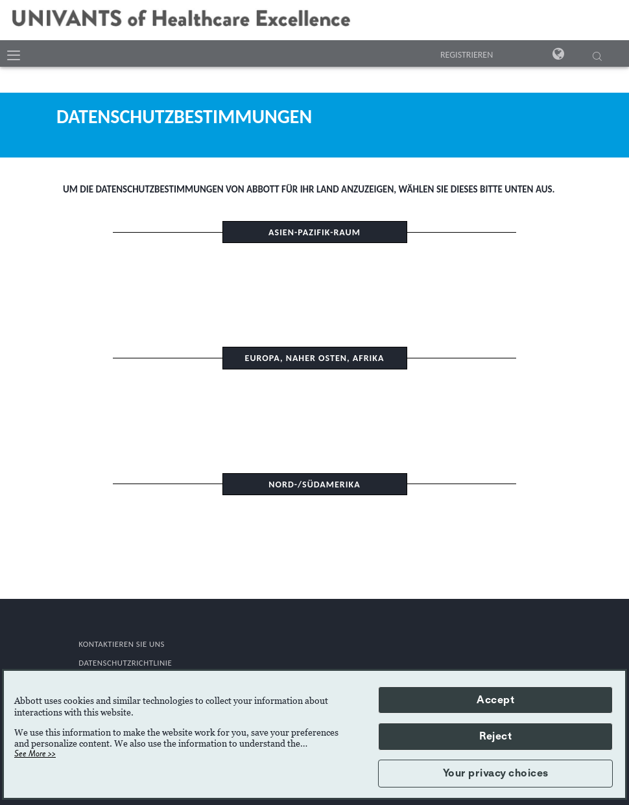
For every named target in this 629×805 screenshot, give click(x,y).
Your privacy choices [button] (496, 773)
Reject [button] (495, 736)
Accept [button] (495, 700)
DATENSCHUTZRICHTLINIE (125, 663)
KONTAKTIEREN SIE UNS (121, 644)
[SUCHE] (597, 57)
